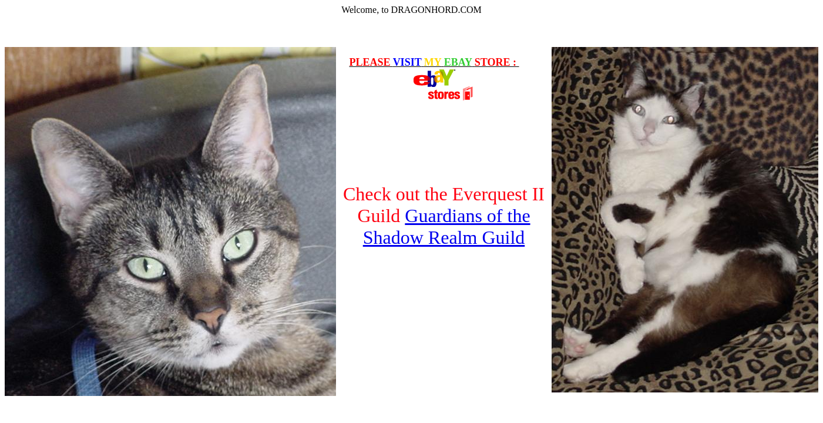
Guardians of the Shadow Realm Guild (446, 226)
